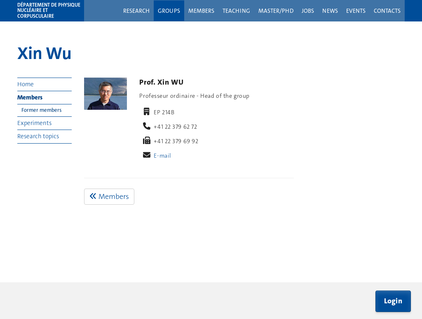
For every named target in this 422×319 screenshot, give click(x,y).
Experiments (34, 123)
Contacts (387, 10)
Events (356, 10)
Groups (169, 10)
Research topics (38, 136)
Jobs (308, 10)
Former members (41, 109)
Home (25, 84)
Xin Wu (44, 53)
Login (393, 301)
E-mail (162, 155)
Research (136, 10)
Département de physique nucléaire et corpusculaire (48, 10)
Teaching (236, 10)
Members (201, 10)
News (330, 10)
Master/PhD (275, 10)
